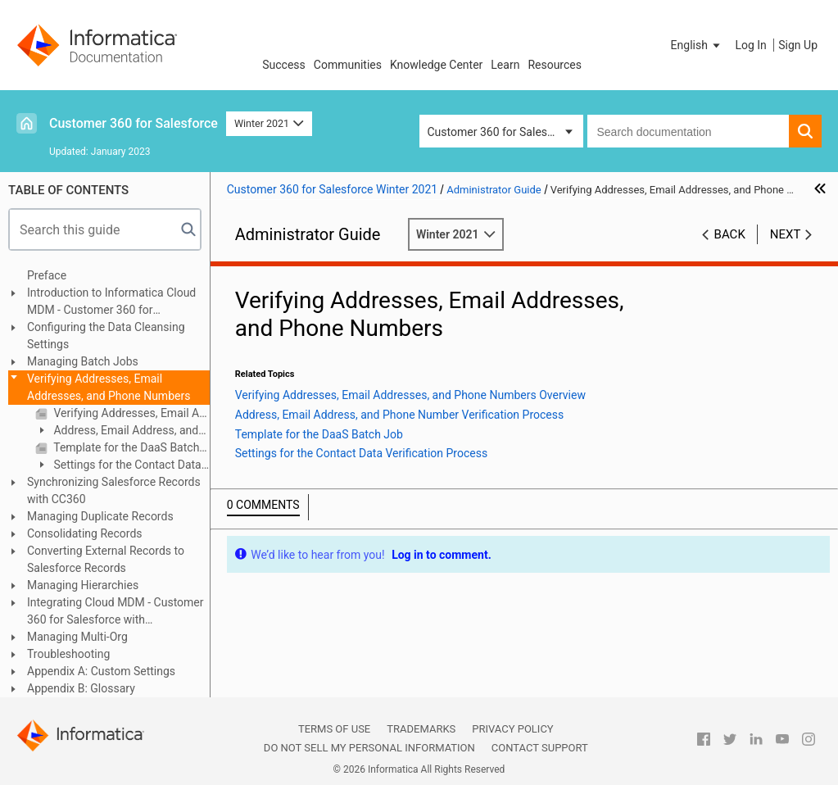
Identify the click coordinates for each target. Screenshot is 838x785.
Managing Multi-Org (77, 636)
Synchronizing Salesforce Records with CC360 (114, 490)
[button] (697, 45)
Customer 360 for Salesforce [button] (501, 131)
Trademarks (421, 729)
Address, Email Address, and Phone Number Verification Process (116, 431)
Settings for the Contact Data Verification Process (118, 466)
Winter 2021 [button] (269, 123)
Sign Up (798, 45)
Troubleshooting (68, 653)
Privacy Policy (512, 729)
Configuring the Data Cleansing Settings (106, 335)
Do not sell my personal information (369, 748)
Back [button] (729, 234)
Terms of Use (334, 729)
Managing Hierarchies (82, 585)
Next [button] (785, 234)
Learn (505, 64)
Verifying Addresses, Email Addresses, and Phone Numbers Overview (130, 413)
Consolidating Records (85, 533)
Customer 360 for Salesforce (133, 123)
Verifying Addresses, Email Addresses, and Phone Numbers (108, 387)
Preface (46, 275)
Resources (555, 64)
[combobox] (688, 131)
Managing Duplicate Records (100, 516)
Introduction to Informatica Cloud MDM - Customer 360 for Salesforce (111, 302)
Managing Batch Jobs (82, 361)
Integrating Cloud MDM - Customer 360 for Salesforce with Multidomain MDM (115, 612)
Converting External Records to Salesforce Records (105, 559)
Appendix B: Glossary (81, 688)
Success (284, 64)
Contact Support (539, 748)
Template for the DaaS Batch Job (130, 447)
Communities (348, 64)
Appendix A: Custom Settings (101, 671)
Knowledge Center (436, 64)
